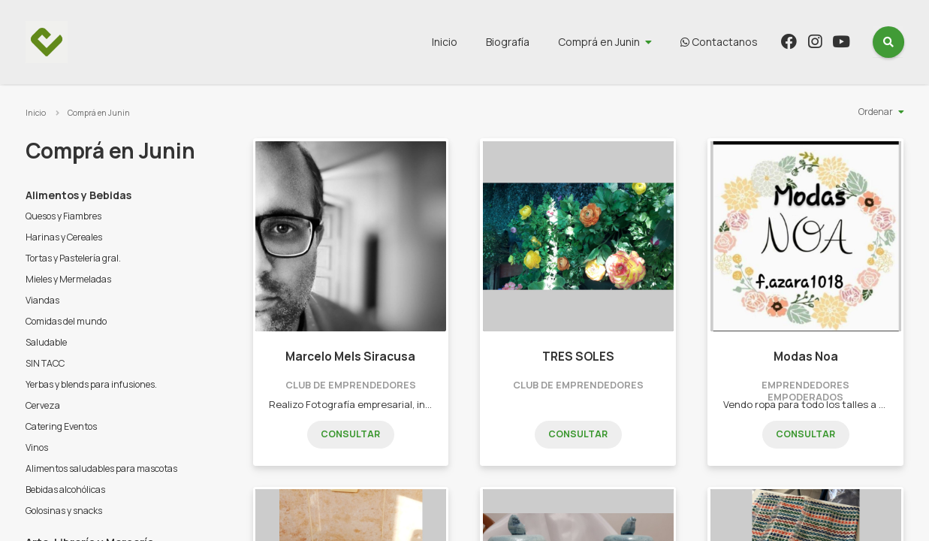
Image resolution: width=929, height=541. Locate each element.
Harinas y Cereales (64, 237)
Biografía (507, 42)
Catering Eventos (61, 426)
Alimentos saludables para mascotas (101, 468)
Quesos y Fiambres (63, 216)
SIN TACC (45, 363)
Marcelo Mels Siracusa (350, 356)
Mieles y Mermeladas (68, 279)
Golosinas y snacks (64, 510)
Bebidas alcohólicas (65, 489)
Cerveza (43, 405)
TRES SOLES (578, 356)
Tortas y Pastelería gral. (73, 258)
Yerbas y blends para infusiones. (91, 384)
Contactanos (719, 42)
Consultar (350, 434)
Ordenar (875, 111)
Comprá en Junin (599, 42)
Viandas (42, 300)
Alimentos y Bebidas (78, 195)
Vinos (37, 447)
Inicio (444, 42)
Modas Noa (806, 356)
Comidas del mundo (66, 321)
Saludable (46, 342)
